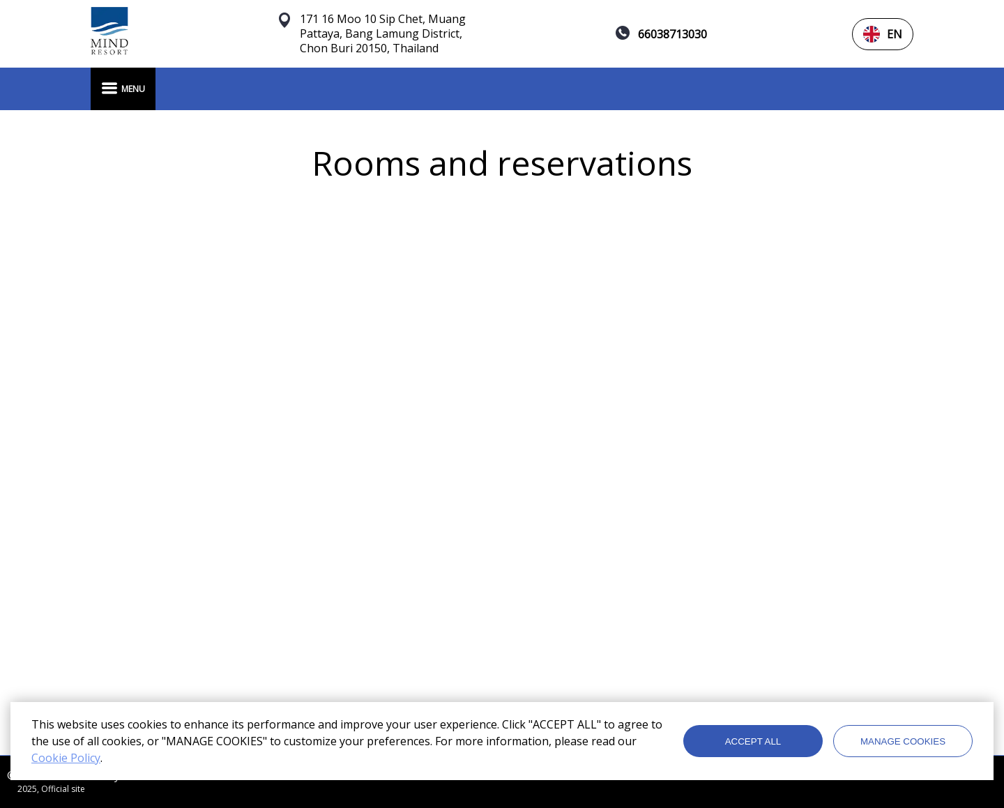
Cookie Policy (65, 757)
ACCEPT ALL (753, 741)
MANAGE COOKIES (902, 741)
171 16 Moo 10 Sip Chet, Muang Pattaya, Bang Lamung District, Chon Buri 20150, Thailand (383, 34)
